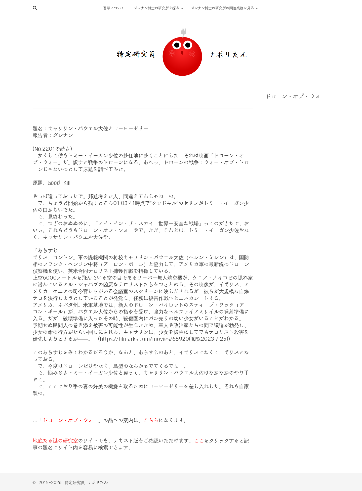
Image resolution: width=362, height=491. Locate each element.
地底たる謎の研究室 (55, 440)
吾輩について (113, 8)
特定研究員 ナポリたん (86, 482)
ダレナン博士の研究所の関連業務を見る (222, 8)
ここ (199, 440)
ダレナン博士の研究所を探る (156, 8)
